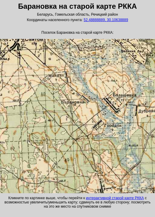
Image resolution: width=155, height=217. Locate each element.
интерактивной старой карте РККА (115, 198)
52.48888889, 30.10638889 (106, 20)
